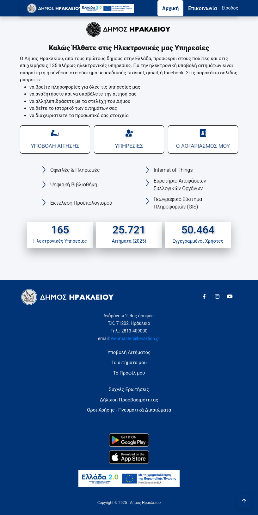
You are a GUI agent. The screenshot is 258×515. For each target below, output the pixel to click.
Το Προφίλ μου (129, 373)
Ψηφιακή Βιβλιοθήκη (73, 185)
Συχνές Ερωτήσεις (129, 389)
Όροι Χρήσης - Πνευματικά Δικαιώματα (129, 410)
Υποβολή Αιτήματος (129, 352)
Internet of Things (173, 170)
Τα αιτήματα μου (129, 362)
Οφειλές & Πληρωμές (75, 170)
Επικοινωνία (202, 8)
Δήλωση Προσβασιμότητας (129, 400)
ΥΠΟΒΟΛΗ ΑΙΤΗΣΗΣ (55, 139)
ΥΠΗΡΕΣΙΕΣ (129, 139)
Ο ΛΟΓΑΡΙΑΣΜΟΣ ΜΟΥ (203, 139)
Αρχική (170, 8)
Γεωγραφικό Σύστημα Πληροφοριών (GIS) (178, 203)
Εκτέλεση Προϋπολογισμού (81, 203)
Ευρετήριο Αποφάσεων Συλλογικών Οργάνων (180, 184)
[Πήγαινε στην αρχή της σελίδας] (244, 501)
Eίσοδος (230, 7)
